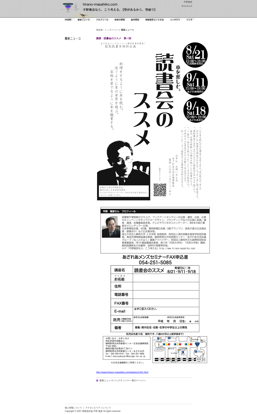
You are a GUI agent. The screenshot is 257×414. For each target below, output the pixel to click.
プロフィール (102, 17)
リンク (189, 17)
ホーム (67, 17)
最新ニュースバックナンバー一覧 (116, 380)
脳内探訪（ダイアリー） (135, 17)
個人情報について (73, 407)
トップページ (111, 30)
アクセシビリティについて (98, 407)
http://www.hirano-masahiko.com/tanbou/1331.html (122, 372)
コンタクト (174, 17)
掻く (119, 17)
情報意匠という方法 (154, 17)
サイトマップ (187, 6)
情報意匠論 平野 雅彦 (92, 411)
